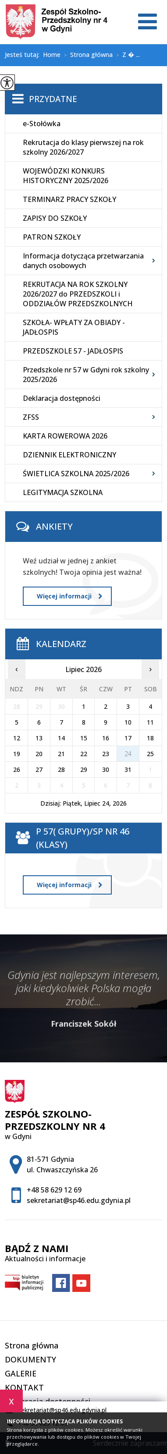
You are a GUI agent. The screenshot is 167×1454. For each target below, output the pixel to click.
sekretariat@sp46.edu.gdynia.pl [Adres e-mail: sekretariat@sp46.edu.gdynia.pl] (79, 1200)
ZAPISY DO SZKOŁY (55, 218)
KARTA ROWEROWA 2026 (65, 436)
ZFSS (31, 417)
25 (150, 754)
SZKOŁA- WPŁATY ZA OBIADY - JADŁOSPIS (74, 327)
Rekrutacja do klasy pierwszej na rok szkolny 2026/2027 (83, 147)
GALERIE (20, 1373)
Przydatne (53, 99)
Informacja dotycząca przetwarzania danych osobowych (83, 260)
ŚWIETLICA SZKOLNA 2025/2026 (76, 473)
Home (51, 55)
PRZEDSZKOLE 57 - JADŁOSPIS (73, 351)
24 (127, 754)
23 (105, 754)
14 (61, 738)
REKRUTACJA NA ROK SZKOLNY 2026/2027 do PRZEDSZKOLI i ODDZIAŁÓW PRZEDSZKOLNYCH (78, 293)
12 (16, 738)
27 (39, 769)
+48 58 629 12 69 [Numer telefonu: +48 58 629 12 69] (54, 1190)
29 (83, 769)
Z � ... (126, 55)
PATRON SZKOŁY (52, 237)
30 (105, 769)
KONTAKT (24, 1387)
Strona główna (86, 55)
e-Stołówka (41, 123)
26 (16, 769)
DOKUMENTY (30, 1359)
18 (150, 738)
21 (61, 754)
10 (127, 722)
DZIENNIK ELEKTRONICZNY (69, 455)
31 (127, 769)
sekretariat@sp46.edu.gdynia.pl (56, 1410)
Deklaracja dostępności (61, 398)
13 (39, 738)
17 (127, 738)
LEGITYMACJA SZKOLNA (63, 492)
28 (61, 769)
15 (83, 738)
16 (105, 738)
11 (150, 722)
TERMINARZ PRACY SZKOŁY (69, 199)
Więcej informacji (69, 596)
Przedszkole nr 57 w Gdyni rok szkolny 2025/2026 (86, 374)
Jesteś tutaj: (24, 55)
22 (83, 754)
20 (39, 754)
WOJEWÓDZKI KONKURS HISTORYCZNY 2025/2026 (65, 175)
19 (16, 754)
